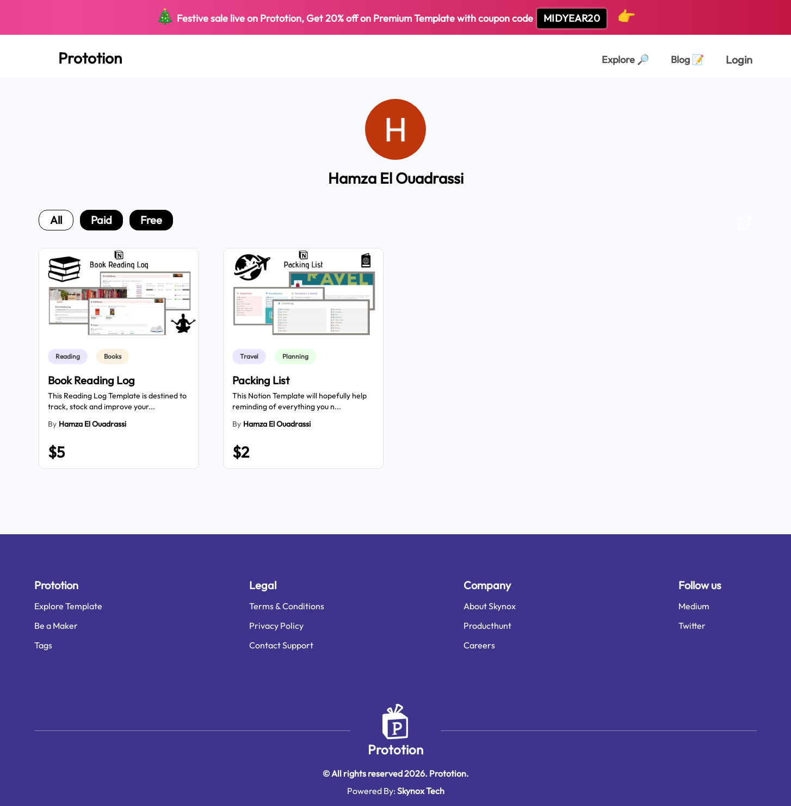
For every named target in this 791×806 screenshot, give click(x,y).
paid (101, 220)
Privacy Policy (276, 625)
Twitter (692, 625)
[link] (70, 356)
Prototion (395, 749)
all (56, 220)
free (151, 220)
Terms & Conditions (286, 606)
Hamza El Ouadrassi (92, 424)
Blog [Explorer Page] (687, 59)
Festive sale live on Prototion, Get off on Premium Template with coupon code (396, 18)
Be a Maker (56, 625)
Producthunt (487, 625)
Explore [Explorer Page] (625, 59)
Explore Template (68, 606)
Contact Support (281, 645)
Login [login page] (739, 59)
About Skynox (490, 606)
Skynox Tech (420, 790)
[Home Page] (78, 56)
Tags (43, 645)
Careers (479, 645)
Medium (693, 606)
